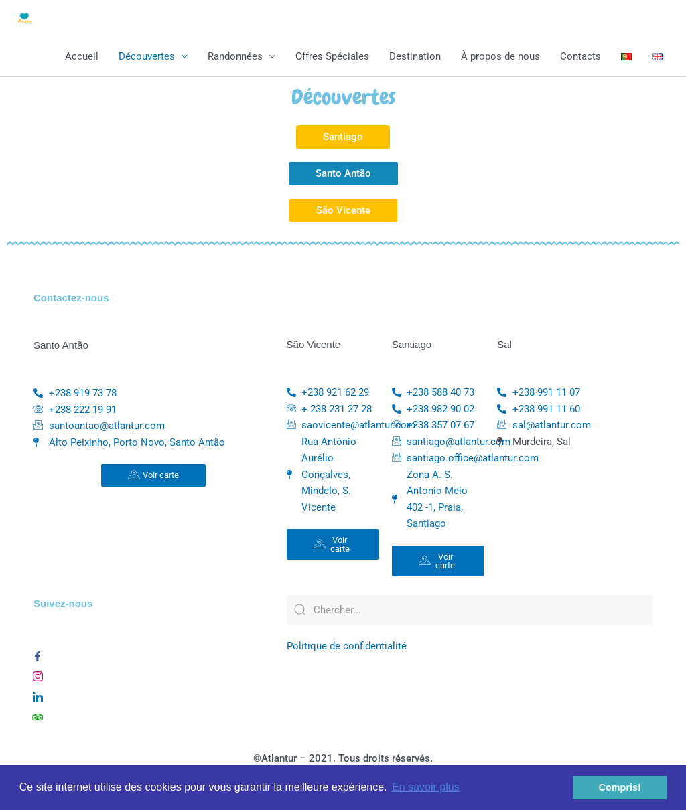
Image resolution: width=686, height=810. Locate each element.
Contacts (580, 57)
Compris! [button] (620, 787)
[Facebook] (37, 655)
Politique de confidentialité (347, 647)
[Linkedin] (37, 695)
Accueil (81, 57)
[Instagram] (37, 675)
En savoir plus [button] (426, 787)
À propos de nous (500, 57)
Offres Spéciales (332, 57)
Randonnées (235, 57)
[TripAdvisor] (37, 715)
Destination (415, 57)
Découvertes (147, 57)
